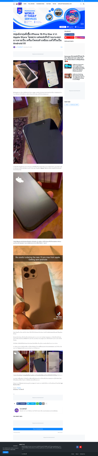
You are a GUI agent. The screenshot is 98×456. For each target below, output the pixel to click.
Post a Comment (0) (38, 429)
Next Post (60, 432)
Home (14, 31)
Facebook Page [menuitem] (40, 3)
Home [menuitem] (25, 3)
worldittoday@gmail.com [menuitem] (65, 3)
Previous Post (17, 432)
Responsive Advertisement (37, 54)
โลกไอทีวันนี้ (23, 409)
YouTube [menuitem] (48, 3)
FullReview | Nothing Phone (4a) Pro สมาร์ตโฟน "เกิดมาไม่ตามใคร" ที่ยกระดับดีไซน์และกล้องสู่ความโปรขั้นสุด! (78, 77)
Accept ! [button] (5, 452)
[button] (80, 4)
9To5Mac (19, 388)
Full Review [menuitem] (31, 3)
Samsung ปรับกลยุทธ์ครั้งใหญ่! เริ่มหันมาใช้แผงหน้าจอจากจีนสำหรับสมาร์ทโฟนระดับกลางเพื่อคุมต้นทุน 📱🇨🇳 (74, 58)
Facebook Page (16, 0)
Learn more (12, 449)
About (77, 454)
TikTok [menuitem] (54, 3)
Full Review (74, 105)
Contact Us (82, 454)
